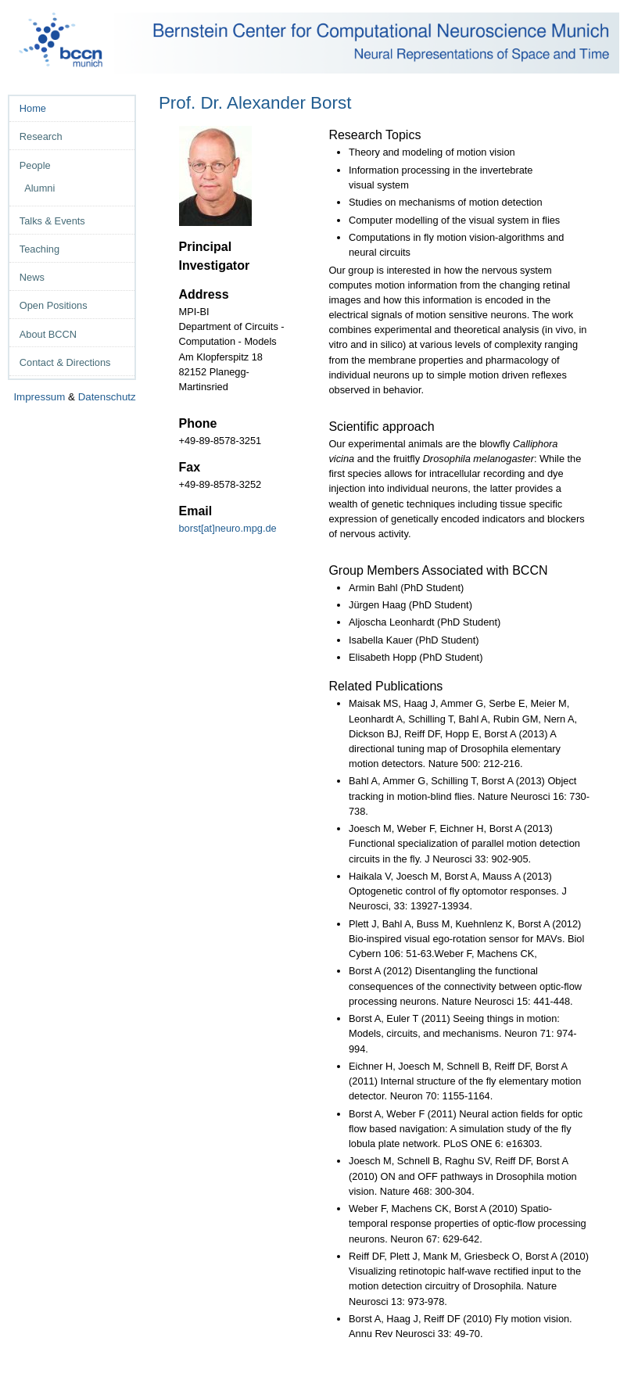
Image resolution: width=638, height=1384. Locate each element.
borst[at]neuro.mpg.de (229, 528)
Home (33, 108)
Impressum (39, 397)
